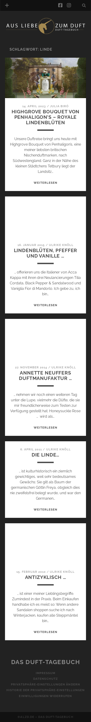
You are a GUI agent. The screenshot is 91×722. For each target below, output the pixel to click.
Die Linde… (45, 455)
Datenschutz (45, 678)
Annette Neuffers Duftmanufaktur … (45, 375)
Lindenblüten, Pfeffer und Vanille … (45, 253)
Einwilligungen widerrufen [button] (45, 696)
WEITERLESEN (45, 182)
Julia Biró (59, 106)
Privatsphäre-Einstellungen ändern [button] (45, 684)
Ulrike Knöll (61, 245)
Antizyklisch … (45, 577)
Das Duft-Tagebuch (45, 662)
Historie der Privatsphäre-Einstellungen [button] (45, 690)
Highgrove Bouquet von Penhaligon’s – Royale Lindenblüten (46, 117)
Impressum (45, 673)
